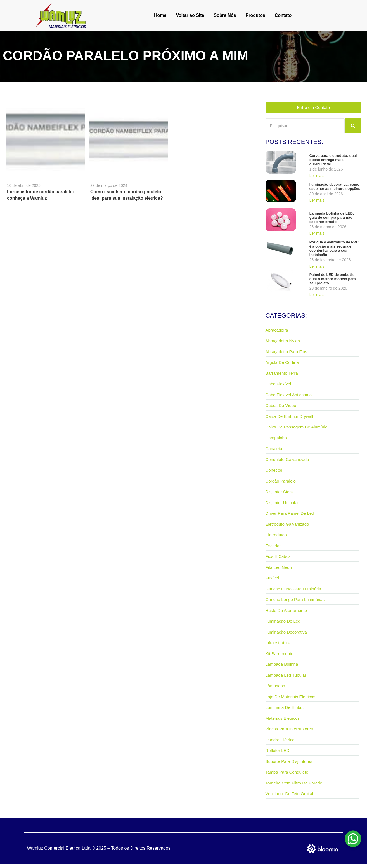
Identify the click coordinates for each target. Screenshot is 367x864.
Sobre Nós (225, 15)
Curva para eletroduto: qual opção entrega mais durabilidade (333, 159)
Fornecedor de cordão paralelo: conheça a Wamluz (40, 195)
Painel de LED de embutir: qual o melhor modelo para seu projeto (332, 279)
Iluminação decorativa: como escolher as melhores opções (334, 186)
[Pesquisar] (305, 125)
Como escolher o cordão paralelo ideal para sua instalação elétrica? (126, 195)
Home (160, 15)
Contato (283, 15)
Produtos (255, 15)
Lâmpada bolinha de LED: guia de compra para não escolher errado (331, 217)
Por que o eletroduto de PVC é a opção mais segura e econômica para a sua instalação (334, 248)
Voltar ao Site (190, 15)
